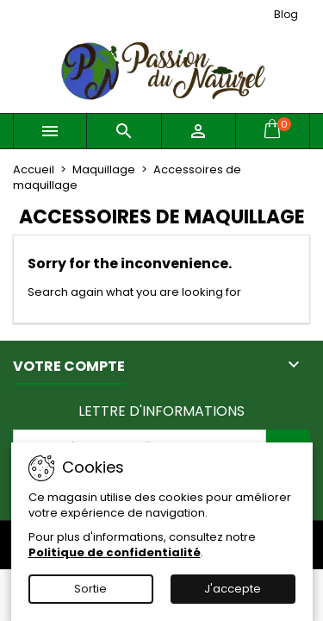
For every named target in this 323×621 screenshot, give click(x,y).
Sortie (90, 588)
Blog (286, 14)
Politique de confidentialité (114, 552)
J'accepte (232, 588)
